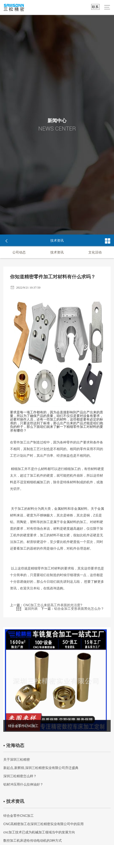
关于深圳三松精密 (16, 761)
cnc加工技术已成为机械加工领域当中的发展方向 (39, 833)
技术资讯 (57, 252)
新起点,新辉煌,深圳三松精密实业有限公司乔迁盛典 (40, 769)
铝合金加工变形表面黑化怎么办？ (79, 610)
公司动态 (19, 252)
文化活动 (95, 252)
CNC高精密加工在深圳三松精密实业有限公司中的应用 (43, 825)
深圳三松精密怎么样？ (20, 777)
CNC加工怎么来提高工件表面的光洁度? (52, 606)
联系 (95, 7)
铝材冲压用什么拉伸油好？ (23, 785)
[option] (57, 680)
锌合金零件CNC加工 (18, 817)
